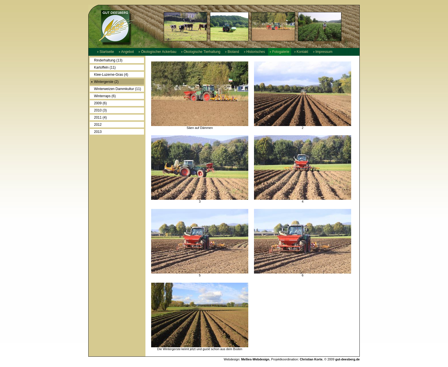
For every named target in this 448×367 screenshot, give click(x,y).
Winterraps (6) (105, 96)
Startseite (105, 51)
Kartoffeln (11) (105, 67)
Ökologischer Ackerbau (157, 51)
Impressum (323, 51)
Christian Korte (311, 359)
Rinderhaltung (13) (108, 60)
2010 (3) (100, 110)
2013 (98, 132)
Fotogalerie (279, 51)
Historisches (254, 51)
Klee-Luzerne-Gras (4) (111, 75)
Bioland (232, 51)
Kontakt (301, 51)
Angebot (126, 51)
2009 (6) (100, 103)
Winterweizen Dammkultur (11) (117, 89)
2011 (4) (100, 117)
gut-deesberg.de (347, 359)
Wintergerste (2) (106, 82)
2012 (98, 125)
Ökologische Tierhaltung (200, 51)
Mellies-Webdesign (255, 359)
